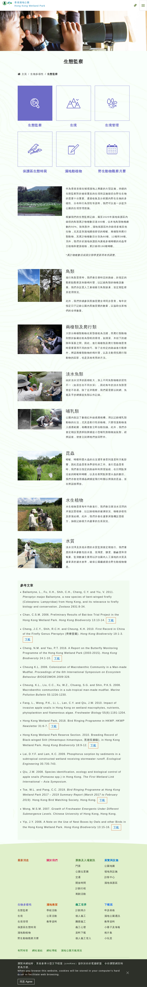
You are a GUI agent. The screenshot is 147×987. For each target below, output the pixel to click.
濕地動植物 (24, 932)
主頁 (22, 74)
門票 (78, 866)
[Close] (127, 976)
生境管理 (23, 921)
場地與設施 (111, 871)
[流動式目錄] (135, 5)
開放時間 (81, 882)
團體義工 (81, 921)
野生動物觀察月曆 (28, 938)
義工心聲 (81, 927)
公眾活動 (52, 916)
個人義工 (81, 916)
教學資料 (52, 921)
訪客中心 (109, 877)
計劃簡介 (81, 910)
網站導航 (52, 950)
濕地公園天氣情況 (71, 950)
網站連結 (37, 950)
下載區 (108, 904)
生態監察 (23, 910)
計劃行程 (81, 888)
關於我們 (52, 860)
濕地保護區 (111, 882)
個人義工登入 (83, 938)
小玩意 (108, 938)
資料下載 (81, 932)
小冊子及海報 (112, 927)
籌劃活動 (81, 893)
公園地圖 (109, 866)
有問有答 (23, 950)
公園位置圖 (82, 871)
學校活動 (52, 910)
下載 (111, 620)
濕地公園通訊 (112, 916)
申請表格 (109, 910)
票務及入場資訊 (85, 860)
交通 (78, 877)
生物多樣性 (37, 74)
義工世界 (81, 904)
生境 (20, 916)
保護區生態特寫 (27, 927)
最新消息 (23, 860)
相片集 (108, 932)
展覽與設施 (111, 860)
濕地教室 (52, 904)
